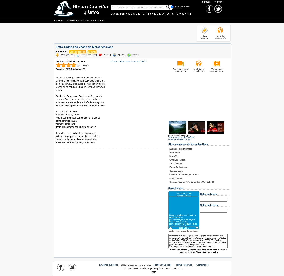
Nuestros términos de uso (179, 139)
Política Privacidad (163, 265)
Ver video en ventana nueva (216, 70)
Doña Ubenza (175, 178)
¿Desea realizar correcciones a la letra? (128, 61)
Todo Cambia (175, 163)
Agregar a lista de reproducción (180, 70)
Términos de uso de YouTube (181, 137)
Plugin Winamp (204, 37)
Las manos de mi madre (180, 149)
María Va (173, 156)
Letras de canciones (189, 231)
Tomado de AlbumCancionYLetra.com (71, 130)
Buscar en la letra (182, 7)
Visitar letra (174, 231)
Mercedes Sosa (75, 20)
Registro (218, 2)
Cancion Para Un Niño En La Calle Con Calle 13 (191, 182)
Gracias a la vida (177, 160)
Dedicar (106, 54)
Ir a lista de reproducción (199, 70)
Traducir (135, 54)
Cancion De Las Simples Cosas (184, 174)
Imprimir (120, 54)
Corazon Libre (176, 171)
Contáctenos (202, 265)
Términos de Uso (184, 265)
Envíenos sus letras (108, 265)
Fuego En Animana (178, 167)
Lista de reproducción (220, 37)
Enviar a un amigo (88, 54)
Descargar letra (67, 54)
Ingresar (206, 2)
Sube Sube (174, 152)
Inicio (57, 20)
